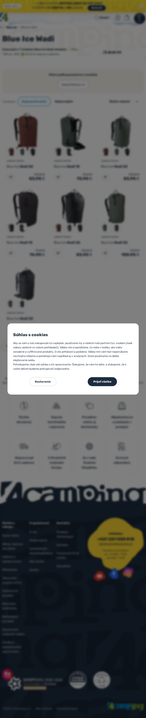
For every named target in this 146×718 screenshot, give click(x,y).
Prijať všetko (102, 381)
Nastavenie (43, 381)
